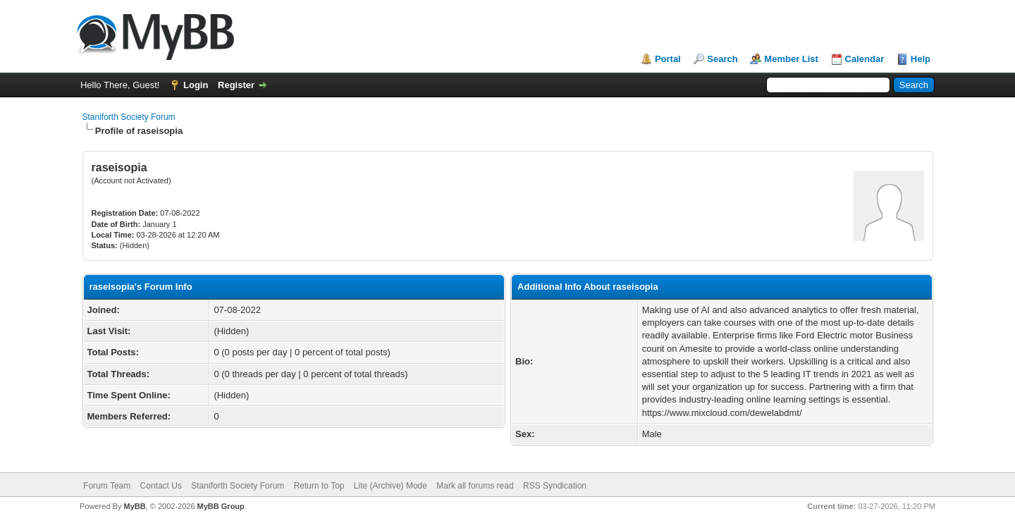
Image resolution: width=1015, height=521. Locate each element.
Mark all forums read (474, 486)
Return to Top (319, 486)
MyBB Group (221, 506)
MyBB (134, 506)
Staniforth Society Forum (129, 117)
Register (236, 85)
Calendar (865, 59)
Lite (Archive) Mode (390, 486)
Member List (791, 59)
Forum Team (106, 486)
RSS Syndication (554, 486)
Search (722, 59)
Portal (668, 59)
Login (195, 85)
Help (920, 59)
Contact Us (161, 486)
